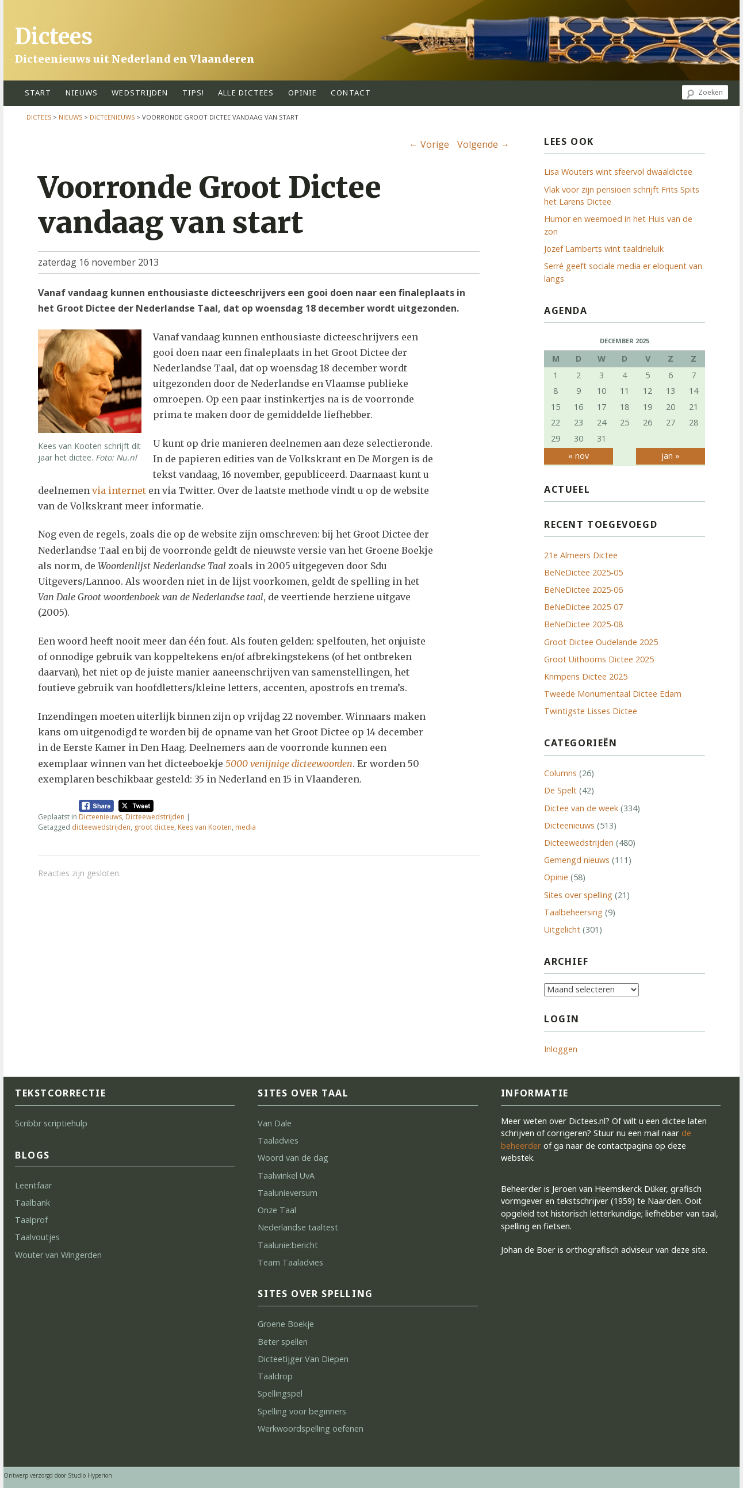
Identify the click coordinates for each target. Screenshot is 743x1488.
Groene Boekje (286, 1323)
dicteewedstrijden (101, 827)
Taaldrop (275, 1376)
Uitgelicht (562, 929)
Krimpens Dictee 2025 (585, 676)
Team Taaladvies (290, 1262)
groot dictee (154, 827)
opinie (302, 92)
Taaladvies (278, 1140)
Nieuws (82, 92)
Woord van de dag (293, 1157)
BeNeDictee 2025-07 (583, 606)
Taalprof (31, 1219)
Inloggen (560, 1049)
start (38, 92)
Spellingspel (280, 1393)
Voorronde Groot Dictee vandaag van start (209, 205)
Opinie (556, 877)
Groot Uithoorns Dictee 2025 (599, 659)
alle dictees (246, 92)
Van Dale (275, 1123)
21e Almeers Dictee (581, 555)
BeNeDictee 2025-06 (583, 589)
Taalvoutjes (37, 1237)
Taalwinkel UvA (286, 1175)
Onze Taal (277, 1210)
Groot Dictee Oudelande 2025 (601, 641)
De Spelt (560, 790)
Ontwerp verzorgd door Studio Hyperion (57, 1475)
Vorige (429, 144)
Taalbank (32, 1202)
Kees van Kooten (205, 827)
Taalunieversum (287, 1192)
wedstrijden (140, 92)
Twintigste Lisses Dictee (590, 710)
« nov (578, 455)
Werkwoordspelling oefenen (310, 1428)
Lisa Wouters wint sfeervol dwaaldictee (618, 171)
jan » (670, 455)
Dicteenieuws (112, 117)
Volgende (483, 144)
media (245, 827)
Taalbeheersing (573, 912)
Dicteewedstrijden (155, 817)
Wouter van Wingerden (58, 1254)
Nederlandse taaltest (298, 1227)
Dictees (54, 36)
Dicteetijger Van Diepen (303, 1358)
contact (351, 92)
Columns (560, 773)
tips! (193, 92)
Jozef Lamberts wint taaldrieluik (604, 248)
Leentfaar (33, 1185)
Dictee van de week (581, 808)
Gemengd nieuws (577, 859)
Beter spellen (283, 1341)
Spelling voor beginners (302, 1411)
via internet (119, 490)
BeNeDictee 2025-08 (583, 624)
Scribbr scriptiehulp (51, 1123)
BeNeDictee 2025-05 (583, 572)
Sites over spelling (578, 894)
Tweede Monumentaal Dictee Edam (612, 693)
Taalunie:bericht (288, 1245)
